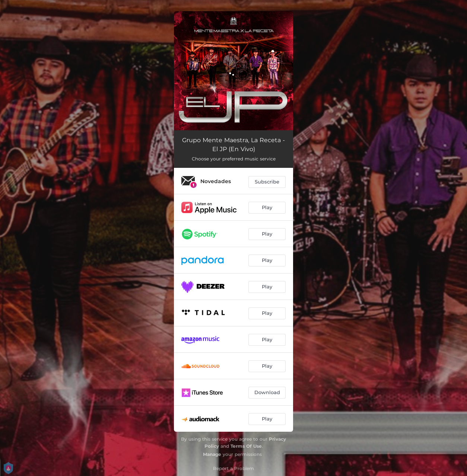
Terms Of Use (246, 446)
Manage (212, 454)
